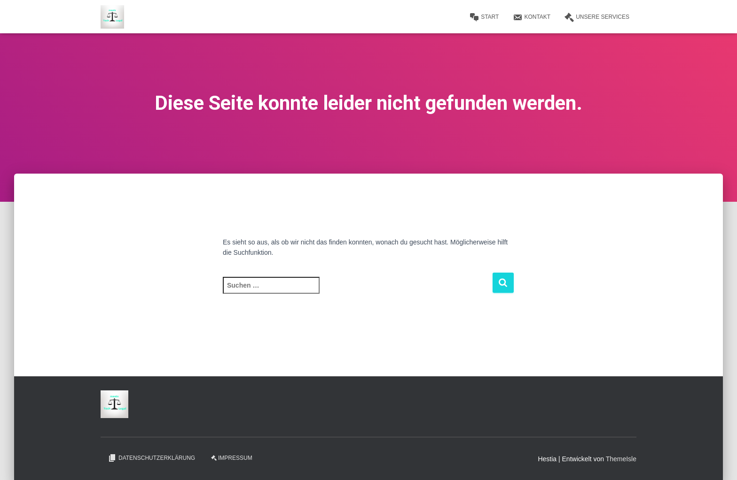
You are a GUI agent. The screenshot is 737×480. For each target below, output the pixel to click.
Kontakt (531, 17)
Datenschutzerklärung (151, 458)
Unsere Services (597, 17)
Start (484, 17)
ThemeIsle (621, 459)
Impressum (231, 458)
